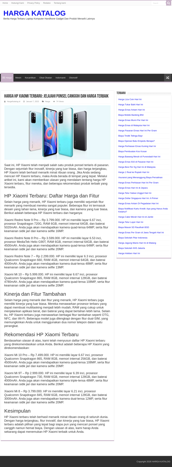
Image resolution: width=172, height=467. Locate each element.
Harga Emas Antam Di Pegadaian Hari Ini (138, 203)
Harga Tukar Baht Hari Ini (130, 104)
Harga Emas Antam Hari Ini (131, 109)
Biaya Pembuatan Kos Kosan (132, 151)
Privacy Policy (33, 3)
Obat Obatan (45, 77)
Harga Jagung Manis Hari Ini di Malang (137, 243)
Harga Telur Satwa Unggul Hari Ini (134, 193)
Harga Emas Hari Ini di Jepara (132, 188)
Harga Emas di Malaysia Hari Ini (133, 125)
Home (5, 3)
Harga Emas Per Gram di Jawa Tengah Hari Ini (141, 232)
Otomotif (73, 77)
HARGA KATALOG (34, 13)
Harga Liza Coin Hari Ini (129, 99)
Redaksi (46, 3)
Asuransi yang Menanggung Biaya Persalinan (140, 177)
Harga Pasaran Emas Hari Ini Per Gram (137, 130)
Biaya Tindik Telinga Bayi (130, 136)
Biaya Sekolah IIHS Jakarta (131, 248)
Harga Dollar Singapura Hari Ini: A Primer (138, 198)
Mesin (18, 77)
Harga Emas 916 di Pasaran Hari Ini (135, 162)
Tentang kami (60, 3)
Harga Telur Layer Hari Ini (130, 222)
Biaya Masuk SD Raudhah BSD (133, 227)
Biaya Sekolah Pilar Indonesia (132, 237)
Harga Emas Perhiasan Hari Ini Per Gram (138, 182)
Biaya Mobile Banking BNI (130, 115)
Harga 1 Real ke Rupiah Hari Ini (133, 172)
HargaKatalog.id (13, 101)
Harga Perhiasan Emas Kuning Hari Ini (137, 146)
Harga (7, 77)
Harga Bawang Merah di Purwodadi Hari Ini (139, 156)
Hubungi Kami (17, 3)
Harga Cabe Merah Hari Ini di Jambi (135, 217)
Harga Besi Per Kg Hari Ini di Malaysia (136, 167)
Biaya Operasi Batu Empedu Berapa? (136, 141)
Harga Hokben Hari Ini (129, 253)
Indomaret (61, 77)
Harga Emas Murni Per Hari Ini (133, 120)
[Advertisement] (86, 45)
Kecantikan (30, 77)
